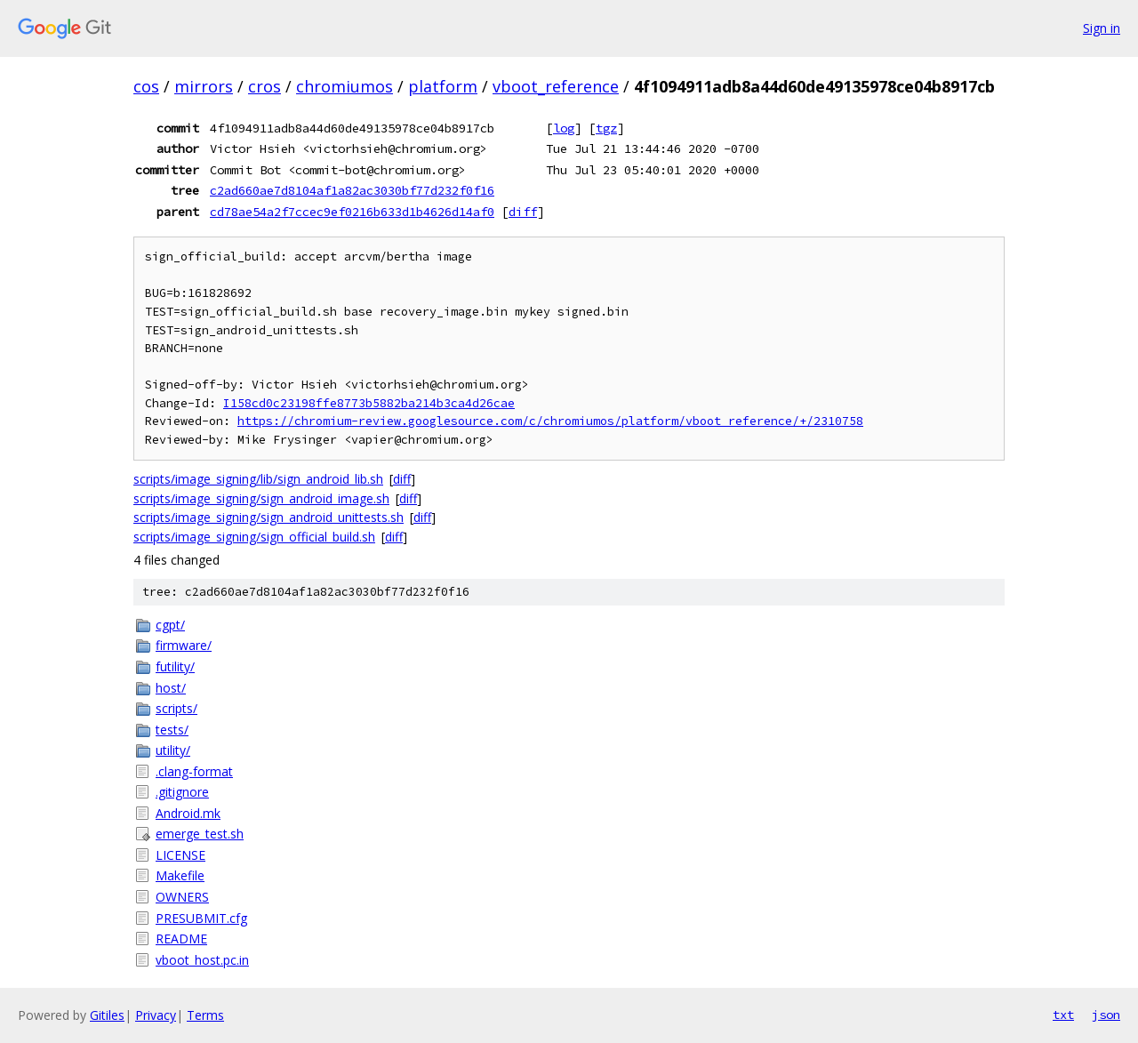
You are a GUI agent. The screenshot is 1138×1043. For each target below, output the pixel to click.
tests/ (172, 729)
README (181, 938)
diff (523, 212)
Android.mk (188, 813)
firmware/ (184, 645)
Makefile (180, 875)
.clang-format (194, 771)
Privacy (155, 1015)
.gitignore (182, 791)
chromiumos (344, 86)
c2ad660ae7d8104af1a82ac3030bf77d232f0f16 (352, 190)
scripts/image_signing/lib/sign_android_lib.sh (258, 478)
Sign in (1101, 28)
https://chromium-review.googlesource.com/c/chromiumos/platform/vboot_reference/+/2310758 (550, 421)
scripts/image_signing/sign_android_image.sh (261, 498)
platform (442, 86)
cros (264, 86)
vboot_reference (556, 86)
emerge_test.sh (200, 833)
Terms (205, 1015)
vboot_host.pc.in (202, 959)
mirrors (203, 86)
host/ (171, 687)
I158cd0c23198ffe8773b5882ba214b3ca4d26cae (369, 403)
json (1106, 1015)
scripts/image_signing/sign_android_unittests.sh (268, 517)
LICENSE (180, 854)
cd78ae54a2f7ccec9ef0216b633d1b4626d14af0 (352, 212)
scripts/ (176, 708)
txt (1063, 1015)
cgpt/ (170, 624)
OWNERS (182, 896)
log (563, 128)
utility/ (173, 750)
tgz (606, 128)
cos (146, 86)
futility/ (175, 666)
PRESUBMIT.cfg (201, 918)
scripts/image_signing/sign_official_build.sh (254, 536)
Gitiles (107, 1015)
